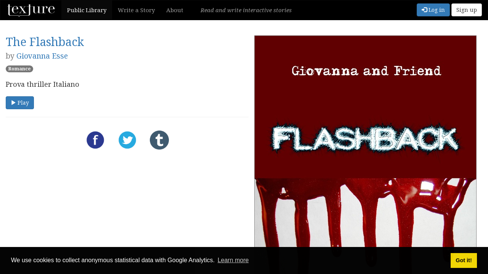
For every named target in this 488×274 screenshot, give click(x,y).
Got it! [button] (464, 260)
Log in (433, 9)
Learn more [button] (233, 260)
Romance (19, 68)
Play (20, 102)
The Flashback (45, 41)
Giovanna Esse (42, 56)
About (174, 10)
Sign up (466, 9)
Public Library (86, 10)
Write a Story (136, 10)
